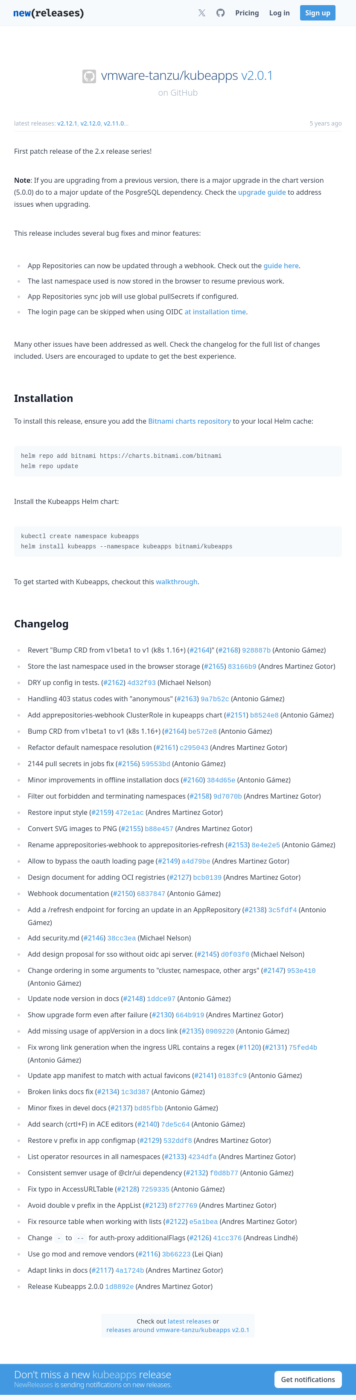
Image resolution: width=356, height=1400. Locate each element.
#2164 (200, 650)
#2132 (196, 1147)
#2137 (121, 1085)
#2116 (148, 1224)
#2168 (228, 650)
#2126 (199, 1208)
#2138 (254, 896)
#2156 (128, 757)
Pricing (247, 13)
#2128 (127, 1162)
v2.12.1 (67, 123)
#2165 (214, 665)
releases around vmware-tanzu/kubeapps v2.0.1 (178, 1297)
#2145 (207, 938)
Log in (279, 13)
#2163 (187, 696)
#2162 (113, 680)
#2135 (191, 1012)
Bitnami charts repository (189, 421)
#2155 (131, 819)
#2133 (174, 1131)
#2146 (93, 923)
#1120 (249, 1027)
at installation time (215, 311)
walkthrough (177, 581)
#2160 (193, 773)
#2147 (273, 954)
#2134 (107, 1070)
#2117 (101, 1239)
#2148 (133, 981)
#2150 (123, 880)
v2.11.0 (114, 123)
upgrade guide (262, 192)
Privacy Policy (323, 1381)
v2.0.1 (257, 75)
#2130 (162, 997)
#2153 (238, 834)
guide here (280, 265)
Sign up (317, 13)
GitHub (184, 92)
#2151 (236, 711)
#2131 (275, 1027)
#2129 (150, 1116)
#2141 (204, 1055)
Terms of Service (270, 1381)
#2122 (175, 1193)
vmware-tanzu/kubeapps (169, 75)
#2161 (166, 742)
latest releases (189, 1289)
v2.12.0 (91, 123)
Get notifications (308, 1347)
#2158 (200, 788)
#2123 (155, 1178)
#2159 (101, 803)
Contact (148, 1381)
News (119, 1381)
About (92, 1381)
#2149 (168, 850)
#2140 (147, 1101)
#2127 (179, 865)
